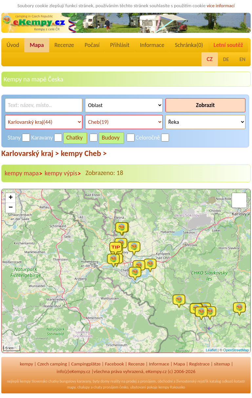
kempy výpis (63, 173)
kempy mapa (24, 173)
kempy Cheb (84, 153)
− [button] (11, 208)
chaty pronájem (106, 387)
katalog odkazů (221, 381)
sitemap (222, 364)
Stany (14, 137)
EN (242, 59)
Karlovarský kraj (30, 153)
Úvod (13, 45)
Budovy (111, 137)
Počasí (92, 45)
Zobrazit (205, 105)
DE (226, 59)
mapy (71, 387)
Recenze (64, 45)
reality (115, 381)
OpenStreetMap (236, 350)
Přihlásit (119, 45)
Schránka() (189, 45)
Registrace (199, 364)
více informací (221, 6)
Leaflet (211, 350)
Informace (152, 45)
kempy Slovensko (33, 381)
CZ (210, 59)
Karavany (42, 137)
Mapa (37, 45)
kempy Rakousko (171, 387)
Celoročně (148, 137)
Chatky (74, 137)
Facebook (114, 364)
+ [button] (11, 198)
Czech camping (52, 364)
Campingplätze (86, 364)
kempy (26, 364)
